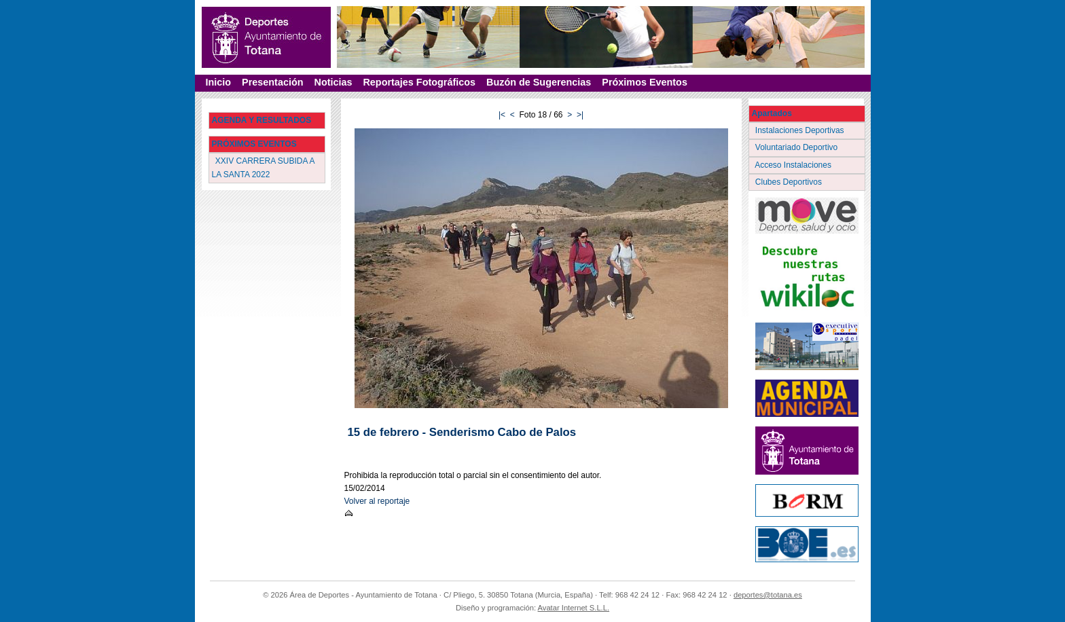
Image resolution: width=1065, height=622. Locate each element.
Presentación (272, 82)
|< (502, 115)
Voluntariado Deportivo (797, 147)
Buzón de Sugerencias (538, 82)
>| (580, 115)
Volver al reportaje (377, 501)
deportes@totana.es (768, 595)
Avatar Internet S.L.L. (574, 608)
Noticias (333, 82)
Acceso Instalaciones (794, 165)
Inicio (219, 82)
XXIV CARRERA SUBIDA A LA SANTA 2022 (263, 167)
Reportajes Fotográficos (419, 82)
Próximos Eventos (644, 82)
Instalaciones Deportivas (801, 130)
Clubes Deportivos (790, 182)
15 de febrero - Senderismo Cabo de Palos (462, 432)
